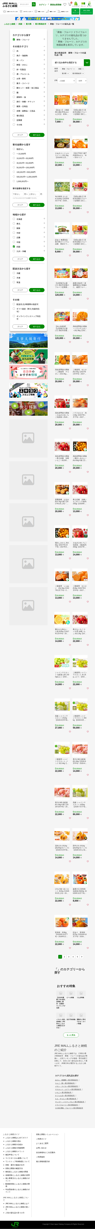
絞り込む (36, 135)
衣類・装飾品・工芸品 (25, 111)
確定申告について (12, 1155)
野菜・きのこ (22, 64)
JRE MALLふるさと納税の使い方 (17, 1208)
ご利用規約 (40, 1157)
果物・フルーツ (22, 39)
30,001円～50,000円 (24, 163)
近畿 (18, 237)
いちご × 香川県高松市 (63, 1092)
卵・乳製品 (21, 69)
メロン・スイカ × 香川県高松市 (66, 1086)
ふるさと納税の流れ (13, 1141)
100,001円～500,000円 (25, 172)
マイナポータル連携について (16, 1158)
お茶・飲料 (21, 78)
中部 (18, 233)
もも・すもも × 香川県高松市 (66, 1099)
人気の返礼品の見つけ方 (14, 1213)
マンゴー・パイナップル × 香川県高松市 (70, 1102)
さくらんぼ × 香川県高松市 (65, 1096)
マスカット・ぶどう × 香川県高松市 (68, 1089)
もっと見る (71, 1035)
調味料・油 (21, 97)
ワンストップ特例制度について (17, 1161)
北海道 (19, 219)
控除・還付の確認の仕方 (14, 1165)
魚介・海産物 (22, 55)
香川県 (28, 24)
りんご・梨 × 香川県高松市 (65, 1083)
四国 (20, 24)
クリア (20, 135)
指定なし (20, 149)
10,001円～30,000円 (24, 158)
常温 (18, 282)
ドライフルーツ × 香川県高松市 (66, 1105)
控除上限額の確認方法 (14, 1168)
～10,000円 (21, 153)
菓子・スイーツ (22, 83)
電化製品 (20, 115)
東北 (18, 223)
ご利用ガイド (41, 1139)
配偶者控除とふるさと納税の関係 (17, 1185)
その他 (19, 124)
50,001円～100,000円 (25, 167)
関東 (18, 228)
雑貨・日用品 (22, 106)
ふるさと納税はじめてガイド (16, 1138)
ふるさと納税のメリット (14, 1151)
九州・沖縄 (21, 251)
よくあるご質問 (42, 1143)
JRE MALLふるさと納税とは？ (17, 1203)
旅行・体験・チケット (25, 101)
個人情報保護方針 (43, 1161)
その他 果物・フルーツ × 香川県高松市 (69, 1108)
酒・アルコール (22, 74)
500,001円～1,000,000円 (26, 176)
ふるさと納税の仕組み (14, 1144)
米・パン (20, 60)
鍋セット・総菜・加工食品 (27, 88)
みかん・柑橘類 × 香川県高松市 (66, 1080)
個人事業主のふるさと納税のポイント (17, 1179)
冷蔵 (18, 273)
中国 (18, 242)
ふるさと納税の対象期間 (14, 1148)
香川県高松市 (40, 24)
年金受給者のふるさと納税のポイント (17, 1190)
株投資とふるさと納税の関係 (16, 1172)
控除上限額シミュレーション (47, 1134)
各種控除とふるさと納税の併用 (17, 1175)
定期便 (19, 120)
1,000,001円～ (22, 181)
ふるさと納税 (9, 24)
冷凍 (18, 277)
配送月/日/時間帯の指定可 (27, 304)
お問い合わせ (41, 1148)
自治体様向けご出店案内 (45, 1152)
